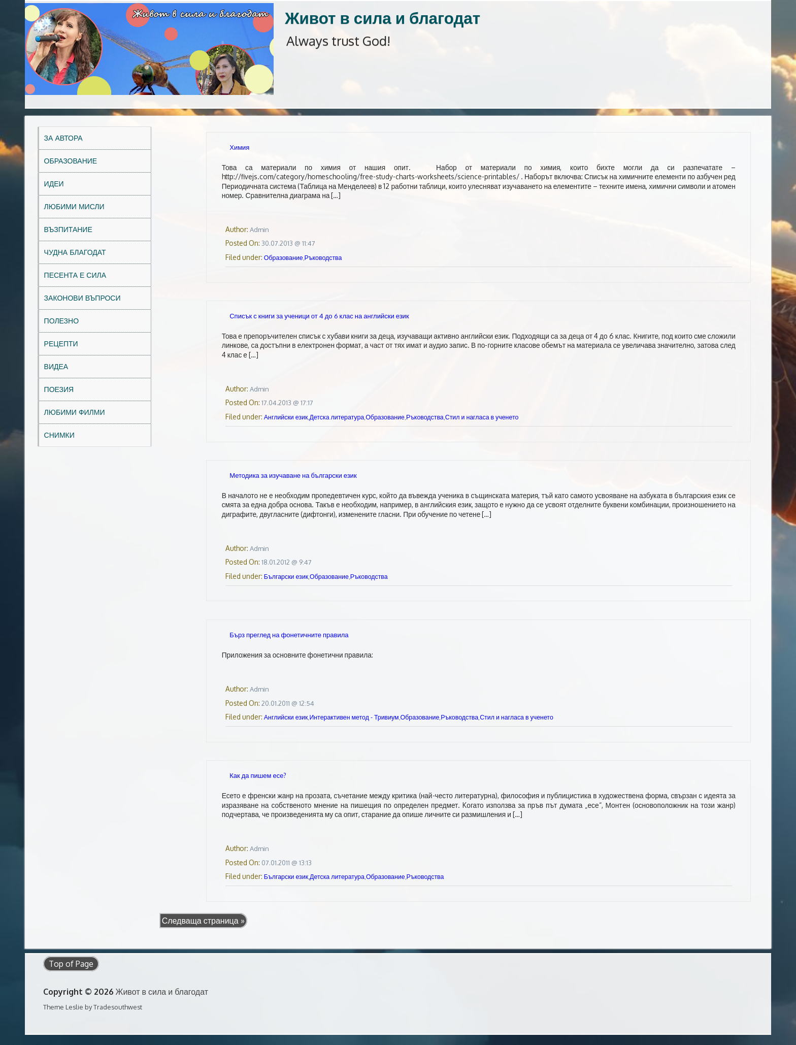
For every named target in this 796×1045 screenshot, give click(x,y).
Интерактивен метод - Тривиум (354, 717)
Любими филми (74, 412)
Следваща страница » (203, 921)
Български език (286, 576)
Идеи (54, 183)
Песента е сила (75, 275)
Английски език (286, 417)
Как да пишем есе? (257, 775)
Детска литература (336, 417)
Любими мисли (74, 206)
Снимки (59, 435)
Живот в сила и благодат (382, 17)
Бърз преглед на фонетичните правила (288, 635)
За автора (63, 138)
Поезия (59, 389)
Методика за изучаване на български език (292, 475)
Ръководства (323, 257)
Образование (70, 160)
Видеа (56, 366)
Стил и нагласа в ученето (482, 417)
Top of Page (71, 964)
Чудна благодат (75, 252)
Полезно (61, 320)
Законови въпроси (82, 297)
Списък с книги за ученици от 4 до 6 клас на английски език (319, 316)
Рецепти (61, 343)
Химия (239, 147)
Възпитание (68, 229)
